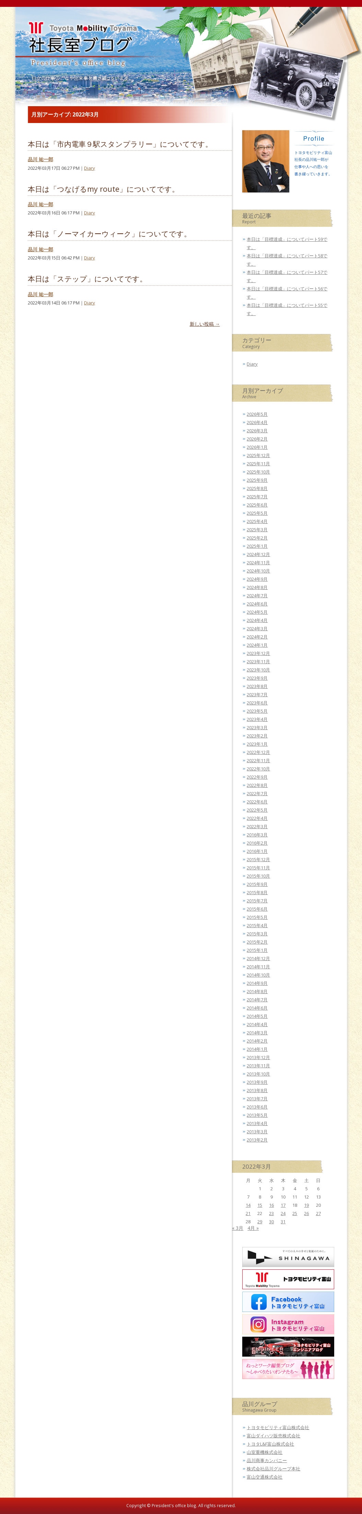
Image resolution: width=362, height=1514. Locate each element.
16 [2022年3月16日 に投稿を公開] (271, 1205)
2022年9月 (257, 777)
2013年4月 (257, 1123)
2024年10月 (258, 571)
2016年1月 (257, 851)
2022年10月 (258, 769)
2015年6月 (257, 909)
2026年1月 (257, 447)
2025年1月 (257, 546)
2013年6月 (257, 1107)
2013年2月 (257, 1140)
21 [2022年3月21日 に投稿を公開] (248, 1213)
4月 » (253, 1228)
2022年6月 (257, 802)
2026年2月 (257, 439)
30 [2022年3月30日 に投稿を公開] (271, 1221)
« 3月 (237, 1228)
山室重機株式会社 (264, 1452)
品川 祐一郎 (40, 159)
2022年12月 (258, 752)
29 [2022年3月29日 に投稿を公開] (259, 1221)
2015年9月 (257, 884)
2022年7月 (257, 793)
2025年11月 (258, 463)
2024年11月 (258, 562)
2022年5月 (257, 810)
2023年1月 (257, 744)
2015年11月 (258, 868)
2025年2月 (257, 538)
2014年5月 (257, 1016)
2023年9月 (257, 678)
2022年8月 (257, 785)
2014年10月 (258, 975)
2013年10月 (258, 1074)
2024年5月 (257, 612)
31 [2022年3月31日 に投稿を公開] (283, 1221)
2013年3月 (257, 1131)
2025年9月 (257, 480)
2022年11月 (258, 760)
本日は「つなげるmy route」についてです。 (103, 189)
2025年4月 (257, 521)
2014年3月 (257, 1032)
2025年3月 (257, 529)
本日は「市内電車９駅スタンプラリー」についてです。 (120, 144)
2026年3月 (257, 430)
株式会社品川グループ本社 (273, 1469)
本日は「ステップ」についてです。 (87, 278)
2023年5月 (257, 711)
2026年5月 (257, 414)
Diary (89, 168)
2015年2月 (257, 942)
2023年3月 (257, 727)
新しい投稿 (205, 324)
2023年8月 (257, 686)
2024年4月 (257, 620)
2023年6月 (257, 703)
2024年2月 (257, 637)
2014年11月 (258, 967)
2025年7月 (257, 496)
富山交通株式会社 (264, 1477)
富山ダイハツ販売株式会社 (273, 1436)
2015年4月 (257, 925)
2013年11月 (258, 1065)
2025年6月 (257, 505)
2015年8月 (257, 892)
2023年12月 (258, 653)
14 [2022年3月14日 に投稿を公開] (248, 1205)
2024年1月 (257, 645)
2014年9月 (257, 983)
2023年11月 (258, 661)
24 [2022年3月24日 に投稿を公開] (283, 1213)
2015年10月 (258, 876)
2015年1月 (257, 950)
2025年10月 (258, 472)
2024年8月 (257, 587)
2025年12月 (258, 455)
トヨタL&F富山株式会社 (270, 1444)
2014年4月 (257, 1024)
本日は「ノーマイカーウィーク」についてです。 (109, 233)
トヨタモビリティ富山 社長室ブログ (80, 48)
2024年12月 (258, 554)
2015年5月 (257, 917)
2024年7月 (257, 595)
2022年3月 (257, 826)
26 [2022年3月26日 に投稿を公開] (306, 1213)
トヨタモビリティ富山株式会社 (278, 1427)
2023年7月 (257, 694)
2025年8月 (257, 488)
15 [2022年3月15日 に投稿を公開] (259, 1205)
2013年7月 (257, 1098)
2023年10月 (258, 670)
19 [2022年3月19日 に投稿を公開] (306, 1205)
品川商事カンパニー (267, 1460)
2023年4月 (257, 719)
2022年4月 (257, 818)
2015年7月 (257, 901)
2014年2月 (257, 1041)
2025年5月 (257, 513)
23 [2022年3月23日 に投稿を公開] (271, 1213)
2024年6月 (257, 604)
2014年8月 (257, 991)
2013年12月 (258, 1057)
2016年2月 (257, 843)
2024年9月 (257, 579)
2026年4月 (257, 422)
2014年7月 (257, 1000)
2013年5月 (257, 1115)
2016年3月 (257, 835)
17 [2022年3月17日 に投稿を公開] (283, 1205)
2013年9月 (257, 1082)
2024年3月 (257, 628)
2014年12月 (258, 958)
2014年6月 (257, 1008)
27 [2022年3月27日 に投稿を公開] (318, 1213)
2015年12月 (258, 859)
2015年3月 (257, 934)
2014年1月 (257, 1049)
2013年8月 (257, 1090)
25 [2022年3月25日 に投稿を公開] (294, 1213)
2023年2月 (257, 736)
